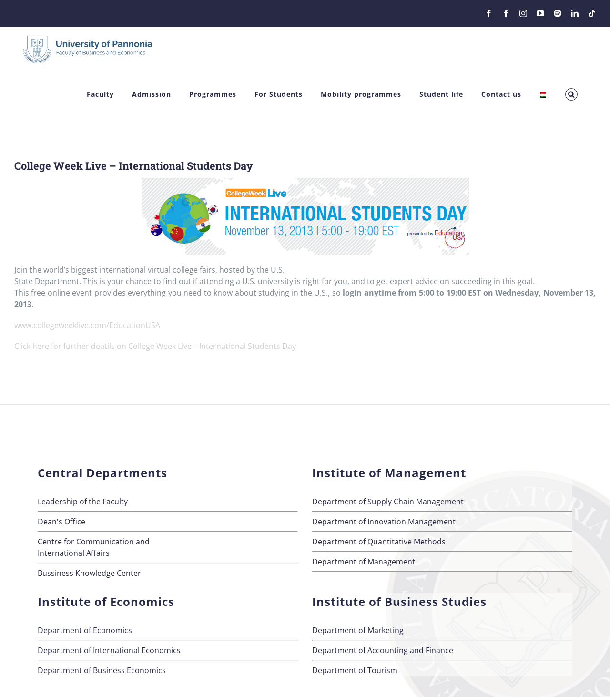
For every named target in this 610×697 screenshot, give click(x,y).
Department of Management (363, 561)
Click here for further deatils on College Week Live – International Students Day (155, 346)
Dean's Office (61, 521)
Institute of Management (389, 473)
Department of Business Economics (102, 670)
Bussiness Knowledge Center (89, 573)
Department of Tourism (354, 670)
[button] (571, 94)
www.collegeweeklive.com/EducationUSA (87, 325)
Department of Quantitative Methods (379, 541)
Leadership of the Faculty (83, 501)
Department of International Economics (109, 650)
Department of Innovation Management (384, 521)
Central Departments (102, 473)
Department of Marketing (358, 630)
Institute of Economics (106, 601)
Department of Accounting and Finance (382, 650)
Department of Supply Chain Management (388, 501)
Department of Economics (85, 630)
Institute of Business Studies (399, 601)
